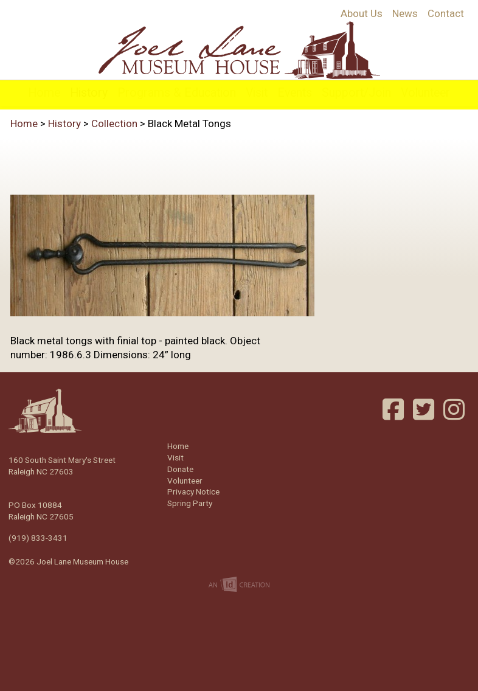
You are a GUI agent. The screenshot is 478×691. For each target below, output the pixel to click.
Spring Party (189, 503)
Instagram (455, 409)
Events (294, 93)
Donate (180, 469)
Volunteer (425, 93)
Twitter (425, 409)
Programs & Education (176, 93)
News (405, 13)
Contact (446, 13)
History (89, 93)
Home (44, 93)
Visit (257, 93)
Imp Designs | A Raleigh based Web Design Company (239, 585)
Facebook (395, 409)
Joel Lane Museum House (239, 50)
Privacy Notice (193, 491)
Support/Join (356, 93)
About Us (362, 13)
